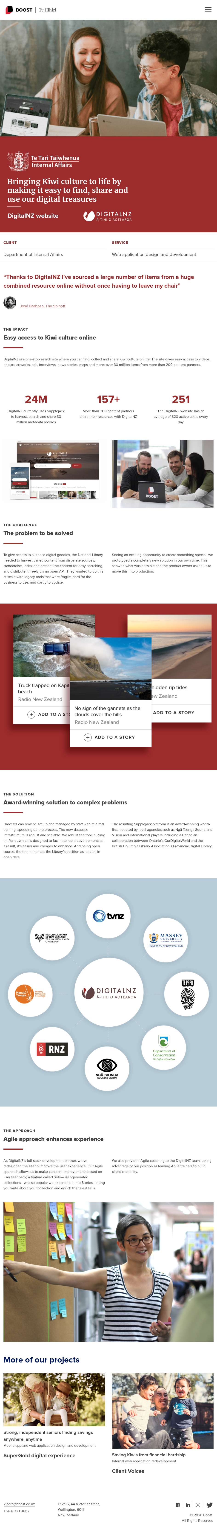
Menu (208, 9)
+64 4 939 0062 (16, 1511)
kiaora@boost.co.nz (19, 1504)
